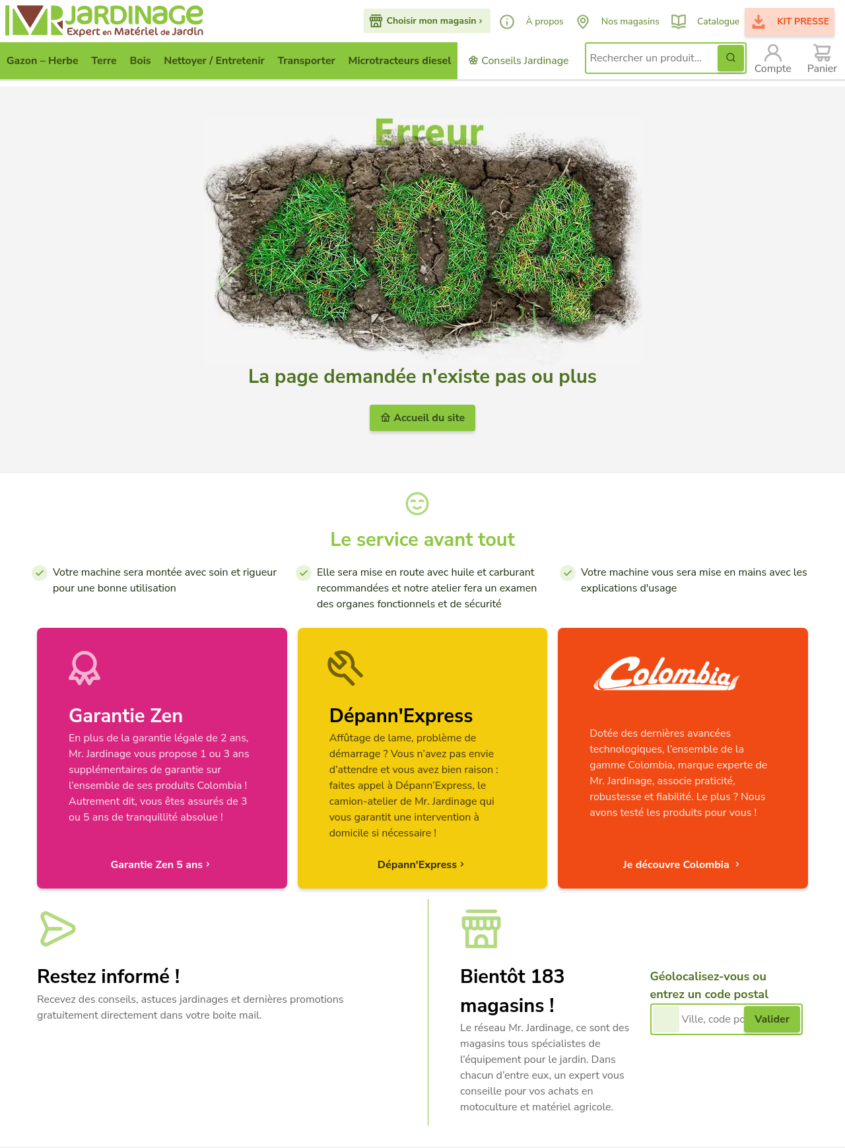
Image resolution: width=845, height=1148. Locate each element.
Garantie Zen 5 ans (161, 865)
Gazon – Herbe (43, 60)
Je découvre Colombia (683, 865)
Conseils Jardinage (518, 60)
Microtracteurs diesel (400, 60)
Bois (140, 60)
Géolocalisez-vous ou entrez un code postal (709, 985)
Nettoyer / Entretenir (214, 60)
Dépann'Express (422, 865)
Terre (103, 60)
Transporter (306, 60)
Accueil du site (422, 418)
